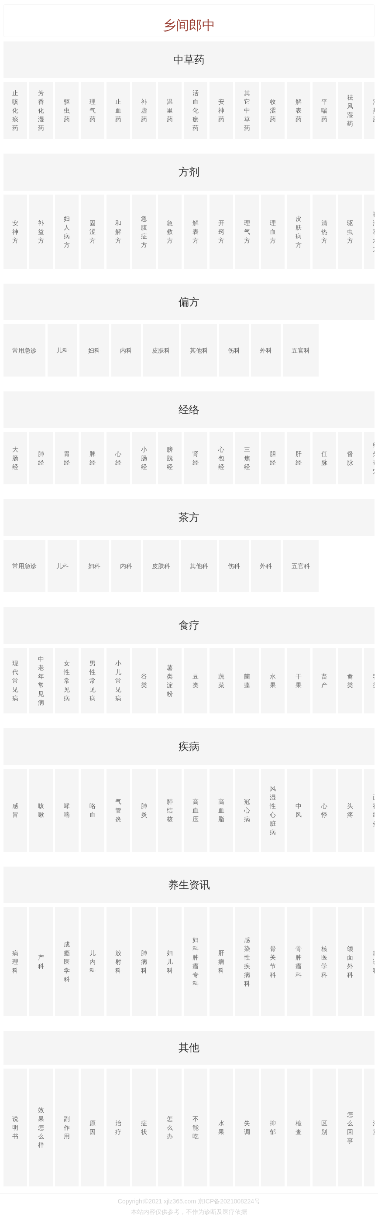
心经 (118, 458)
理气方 (247, 231)
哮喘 (67, 810)
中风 (299, 810)
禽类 (350, 681)
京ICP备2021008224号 (229, 1201)
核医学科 (324, 961)
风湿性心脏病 (273, 810)
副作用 (67, 1127)
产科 (41, 962)
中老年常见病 (41, 680)
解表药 (299, 110)
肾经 (195, 458)
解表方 (195, 231)
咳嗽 (41, 810)
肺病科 (144, 961)
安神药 (221, 110)
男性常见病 (92, 681)
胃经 (67, 458)
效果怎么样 (41, 1127)
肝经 (299, 458)
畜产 (324, 681)
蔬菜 (221, 681)
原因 (92, 1127)
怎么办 (170, 1127)
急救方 (170, 231)
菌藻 (247, 681)
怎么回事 (350, 1127)
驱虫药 (67, 110)
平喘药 (324, 110)
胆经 (273, 458)
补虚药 (144, 110)
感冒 (15, 810)
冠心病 (247, 810)
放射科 (118, 961)
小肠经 (144, 458)
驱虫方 (350, 231)
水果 (273, 681)
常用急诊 (24, 350)
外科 (266, 350)
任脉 (324, 458)
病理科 (15, 961)
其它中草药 (247, 110)
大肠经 (15, 458)
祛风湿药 (350, 110)
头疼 (350, 810)
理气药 (92, 110)
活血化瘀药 (195, 110)
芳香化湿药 (41, 110)
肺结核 (170, 810)
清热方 (324, 231)
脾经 (92, 458)
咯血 (92, 810)
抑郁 (273, 1127)
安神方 (15, 231)
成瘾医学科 (67, 962)
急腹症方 (144, 231)
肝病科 (221, 961)
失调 (247, 1127)
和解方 (118, 231)
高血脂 (221, 810)
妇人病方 (67, 231)
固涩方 (92, 231)
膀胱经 (170, 458)
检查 (299, 1127)
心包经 (221, 458)
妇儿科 (170, 961)
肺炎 (144, 810)
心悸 (324, 810)
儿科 (62, 350)
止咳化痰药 (15, 110)
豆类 (195, 681)
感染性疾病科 (247, 961)
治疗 (118, 1127)
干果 (299, 681)
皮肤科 (161, 350)
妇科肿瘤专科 (195, 961)
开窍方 (221, 231)
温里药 (170, 110)
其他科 (199, 350)
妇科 (94, 350)
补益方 (41, 231)
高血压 (195, 810)
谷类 (144, 681)
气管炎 (118, 810)
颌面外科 (350, 961)
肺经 (41, 458)
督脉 (350, 458)
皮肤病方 (299, 231)
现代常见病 (15, 681)
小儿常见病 (118, 681)
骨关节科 (273, 961)
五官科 (301, 350)
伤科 (234, 350)
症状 (144, 1127)
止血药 (118, 110)
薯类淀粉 (170, 680)
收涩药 (273, 110)
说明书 (15, 1127)
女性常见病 (67, 681)
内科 (126, 350)
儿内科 (92, 961)
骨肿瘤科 (299, 961)
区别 (324, 1127)
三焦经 (247, 458)
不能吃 (195, 1127)
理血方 (273, 231)
